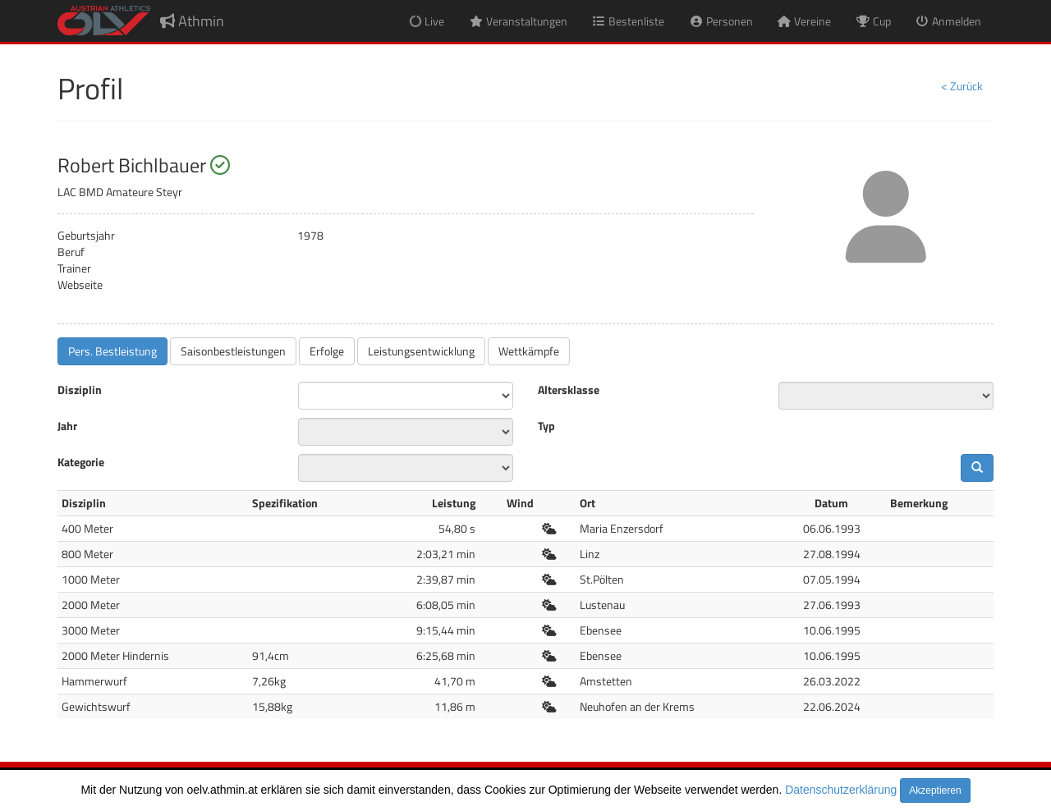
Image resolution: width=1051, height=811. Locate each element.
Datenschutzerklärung (841, 789)
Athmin (192, 21)
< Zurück (962, 85)
